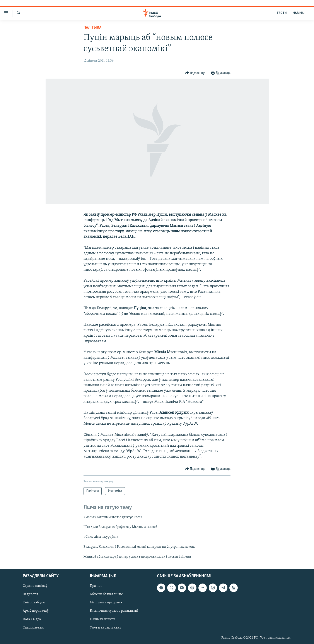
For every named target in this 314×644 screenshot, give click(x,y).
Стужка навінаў (35, 586)
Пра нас (96, 586)
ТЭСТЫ (282, 13)
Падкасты (30, 594)
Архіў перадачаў (36, 611)
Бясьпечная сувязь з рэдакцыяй (114, 611)
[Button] (195, 73)
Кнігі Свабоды (34, 602)
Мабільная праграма (106, 602)
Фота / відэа (32, 619)
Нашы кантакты (102, 619)
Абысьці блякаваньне (106, 594)
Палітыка (92, 28)
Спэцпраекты (33, 627)
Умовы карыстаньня (105, 627)
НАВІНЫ (298, 13)
